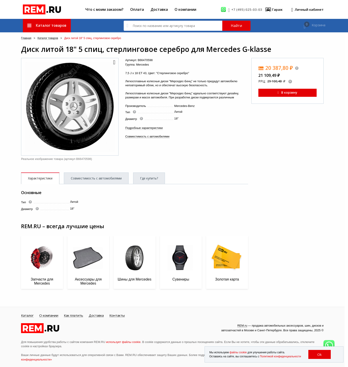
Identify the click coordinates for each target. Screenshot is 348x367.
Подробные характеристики (144, 128)
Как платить (73, 315)
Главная (26, 38)
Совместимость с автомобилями (147, 136)
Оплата (137, 9)
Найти (236, 25)
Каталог (27, 315)
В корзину (287, 92)
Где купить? (149, 178)
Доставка (159, 9)
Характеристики (40, 178)
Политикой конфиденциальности (280, 356)
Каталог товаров (47, 38)
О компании (185, 9)
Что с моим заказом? (104, 9)
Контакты (117, 315)
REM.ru (242, 325)
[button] (113, 62)
